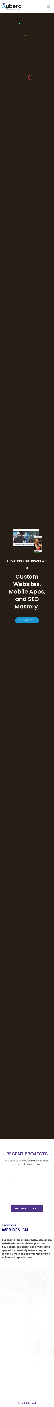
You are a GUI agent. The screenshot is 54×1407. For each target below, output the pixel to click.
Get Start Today (27, 1208)
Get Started (27, 620)
